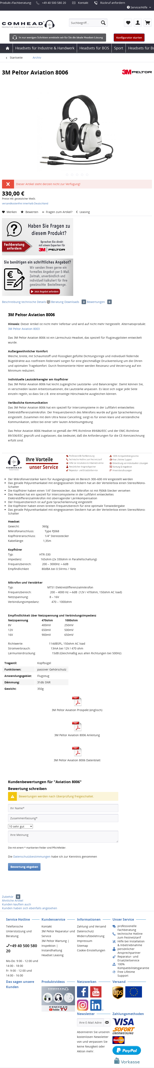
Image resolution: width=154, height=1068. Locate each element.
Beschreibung (11, 302)
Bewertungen (99, 302)
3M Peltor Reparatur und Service (58, 933)
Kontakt (83, 3)
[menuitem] (88, 23)
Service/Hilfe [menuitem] (137, 7)
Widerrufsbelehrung (90, 936)
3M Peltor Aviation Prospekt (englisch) (77, 710)
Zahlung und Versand (91, 926)
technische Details (33, 302)
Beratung (55, 302)
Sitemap (82, 946)
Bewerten (30, 212)
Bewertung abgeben (24, 867)
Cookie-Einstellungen (91, 950)
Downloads (75, 302)
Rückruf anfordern (112, 3)
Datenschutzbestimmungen (32, 856)
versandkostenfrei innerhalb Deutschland (25, 203)
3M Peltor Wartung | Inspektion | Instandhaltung (55, 945)
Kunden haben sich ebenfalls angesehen (29, 908)
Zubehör (11, 897)
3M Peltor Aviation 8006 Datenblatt (77, 760)
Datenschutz (85, 931)
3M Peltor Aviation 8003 (24, 329)
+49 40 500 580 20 (54, 3)
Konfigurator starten (129, 37)
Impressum (84, 941)
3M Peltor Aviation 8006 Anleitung (77, 735)
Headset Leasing (53, 955)
